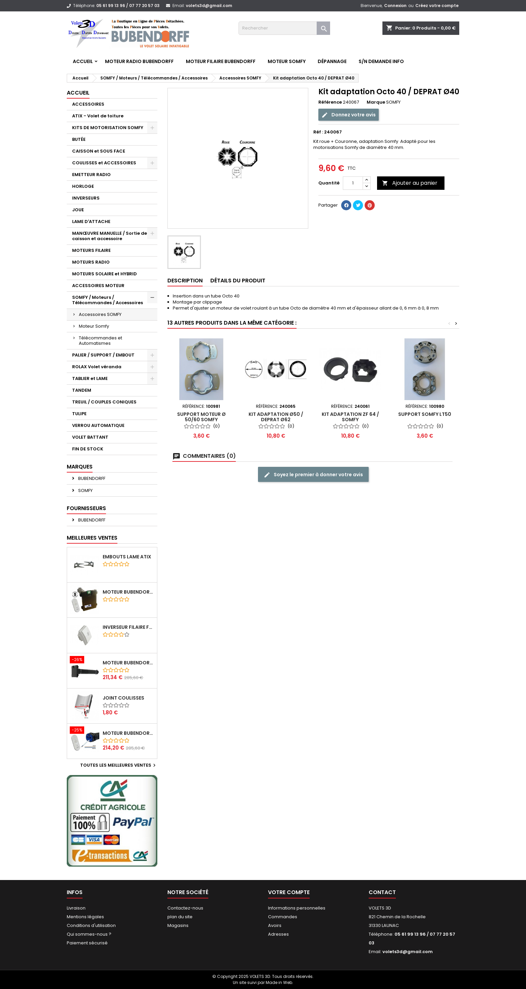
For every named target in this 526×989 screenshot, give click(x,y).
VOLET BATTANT (90, 437)
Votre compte (289, 892)
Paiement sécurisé (87, 943)
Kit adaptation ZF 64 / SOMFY (350, 417)
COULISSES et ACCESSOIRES (104, 163)
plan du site (180, 917)
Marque (376, 102)
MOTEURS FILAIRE (91, 250)
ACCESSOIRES (88, 104)
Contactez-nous (185, 908)
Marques (80, 467)
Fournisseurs (86, 508)
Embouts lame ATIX (127, 556)
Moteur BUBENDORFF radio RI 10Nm (128, 733)
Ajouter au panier (409, 183)
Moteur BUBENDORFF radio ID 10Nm (128, 592)
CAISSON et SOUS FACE (98, 151)
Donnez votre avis (348, 114)
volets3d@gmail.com (209, 5)
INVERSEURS (86, 198)
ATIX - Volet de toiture (97, 116)
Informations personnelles (296, 908)
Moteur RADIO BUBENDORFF (139, 61)
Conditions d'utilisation (91, 925)
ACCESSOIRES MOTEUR (98, 285)
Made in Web (279, 982)
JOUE (78, 210)
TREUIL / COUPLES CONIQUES (104, 402)
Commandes (282, 917)
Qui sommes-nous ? (89, 934)
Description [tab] (185, 280)
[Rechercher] (284, 28)
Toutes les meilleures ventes (118, 765)
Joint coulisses (123, 698)
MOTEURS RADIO (91, 262)
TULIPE (79, 413)
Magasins (178, 925)
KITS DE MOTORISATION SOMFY (107, 127)
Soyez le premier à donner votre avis (313, 474)
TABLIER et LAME (90, 378)
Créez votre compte (437, 5)
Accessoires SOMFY (100, 314)
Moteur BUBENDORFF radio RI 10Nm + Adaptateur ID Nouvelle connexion (128, 662)
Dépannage (332, 61)
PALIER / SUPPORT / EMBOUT (103, 355)
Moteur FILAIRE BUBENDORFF (221, 61)
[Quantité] (353, 183)
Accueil (83, 61)
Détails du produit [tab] (237, 280)
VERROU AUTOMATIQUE (98, 425)
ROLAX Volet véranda (96, 367)
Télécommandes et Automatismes (100, 340)
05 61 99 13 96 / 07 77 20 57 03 (128, 5)
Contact (382, 892)
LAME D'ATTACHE (91, 221)
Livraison (76, 908)
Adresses (278, 934)
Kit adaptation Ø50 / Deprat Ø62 (276, 417)
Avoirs (274, 925)
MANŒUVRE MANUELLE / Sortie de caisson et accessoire (109, 236)
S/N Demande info (381, 61)
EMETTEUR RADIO (91, 174)
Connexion (395, 5)
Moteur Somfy (94, 326)
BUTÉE (79, 139)
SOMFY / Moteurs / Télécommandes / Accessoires (107, 300)
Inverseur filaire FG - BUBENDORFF (128, 627)
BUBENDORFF (91, 478)
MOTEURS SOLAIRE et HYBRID (104, 274)
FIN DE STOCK (87, 449)
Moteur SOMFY (287, 61)
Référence (330, 102)
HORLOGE (83, 186)
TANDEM (81, 390)
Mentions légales (85, 917)
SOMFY (85, 490)
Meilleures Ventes (92, 538)
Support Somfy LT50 (424, 414)
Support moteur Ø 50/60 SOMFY (201, 417)
